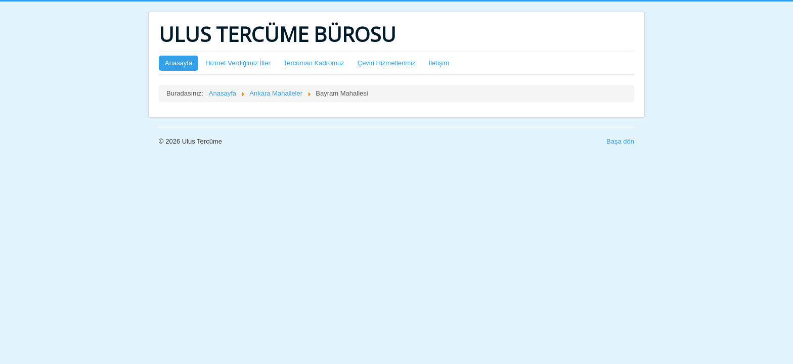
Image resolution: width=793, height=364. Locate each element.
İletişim (439, 63)
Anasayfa (178, 63)
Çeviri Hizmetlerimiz (387, 63)
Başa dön (620, 141)
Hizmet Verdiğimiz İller (238, 63)
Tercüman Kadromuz (314, 63)
